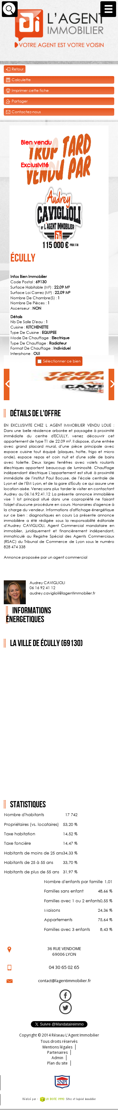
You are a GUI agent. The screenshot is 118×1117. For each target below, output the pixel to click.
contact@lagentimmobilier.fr (64, 980)
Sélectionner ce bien (62, 361)
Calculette (18, 80)
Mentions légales (57, 1047)
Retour (15, 69)
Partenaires (57, 1052)
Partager (17, 101)
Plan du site (57, 1063)
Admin (57, 1057)
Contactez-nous (23, 112)
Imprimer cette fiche (27, 91)
